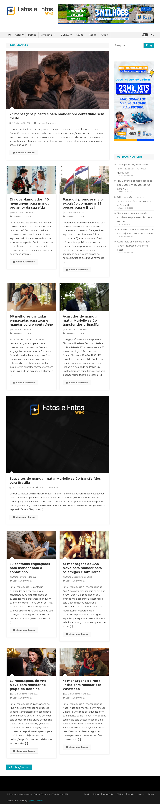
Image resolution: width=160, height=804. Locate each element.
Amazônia (46, 34)
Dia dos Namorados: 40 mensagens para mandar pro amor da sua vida (30, 203)
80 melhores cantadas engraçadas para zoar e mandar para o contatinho (31, 320)
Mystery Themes (35, 800)
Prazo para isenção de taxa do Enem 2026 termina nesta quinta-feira (133, 168)
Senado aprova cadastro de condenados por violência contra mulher (134, 217)
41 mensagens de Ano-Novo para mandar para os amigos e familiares (82, 568)
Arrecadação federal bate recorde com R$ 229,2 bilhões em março (135, 231)
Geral (18, 34)
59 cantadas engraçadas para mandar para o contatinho (30, 568)
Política (32, 34)
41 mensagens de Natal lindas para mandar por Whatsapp (82, 685)
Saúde (79, 34)
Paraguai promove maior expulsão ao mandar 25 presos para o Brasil (83, 203)
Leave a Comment (46, 123)
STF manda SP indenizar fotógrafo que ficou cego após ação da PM (133, 201)
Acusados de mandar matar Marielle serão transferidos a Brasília (81, 320)
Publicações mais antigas (21, 767)
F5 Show (64, 34)
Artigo (104, 34)
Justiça (92, 34)
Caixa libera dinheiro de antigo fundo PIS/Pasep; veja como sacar (133, 245)
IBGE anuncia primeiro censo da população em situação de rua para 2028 (134, 184)
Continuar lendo (24, 152)
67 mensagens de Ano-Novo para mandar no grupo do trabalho (29, 685)
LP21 (65, 794)
